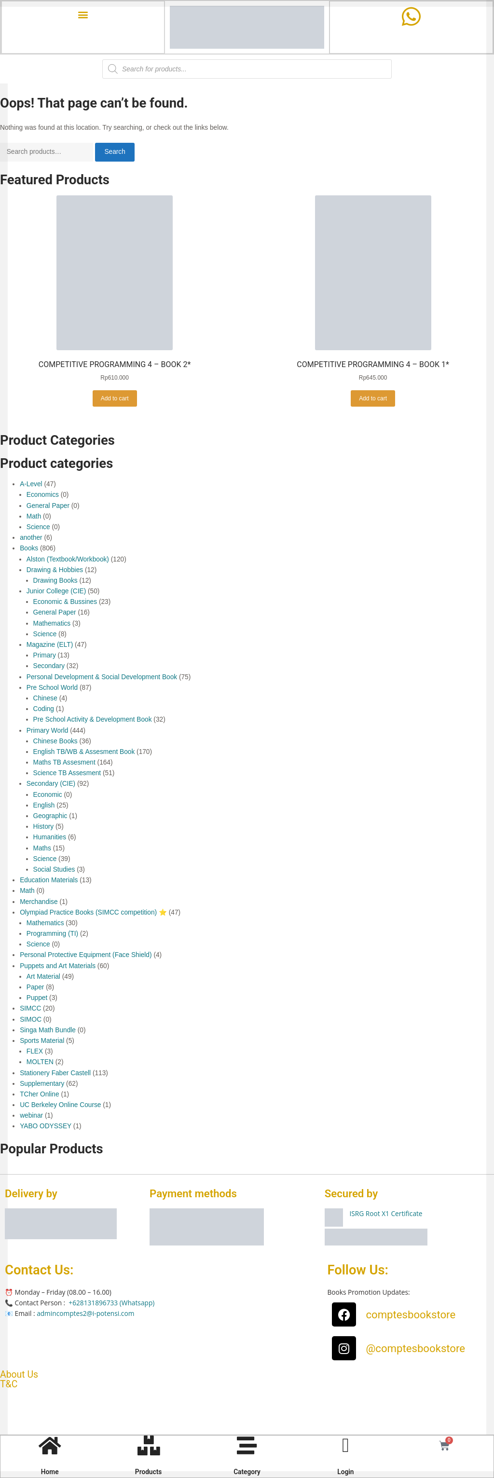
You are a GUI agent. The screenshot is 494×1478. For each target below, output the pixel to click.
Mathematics (52, 624)
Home (50, 1471)
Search (114, 152)
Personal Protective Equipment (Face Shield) (85, 955)
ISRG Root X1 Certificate (385, 1214)
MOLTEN (40, 1063)
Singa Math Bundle (48, 1031)
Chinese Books (55, 742)
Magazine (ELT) (50, 645)
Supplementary (42, 1084)
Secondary (49, 667)
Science (38, 528)
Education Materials (49, 881)
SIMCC (30, 1009)
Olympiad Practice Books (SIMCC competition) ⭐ (93, 913)
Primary (44, 656)
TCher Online (39, 1095)
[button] (83, 16)
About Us (19, 1375)
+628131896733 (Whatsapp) (111, 1303)
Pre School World (52, 688)
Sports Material (42, 1041)
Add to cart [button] (115, 399)
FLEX (35, 1052)
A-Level (31, 485)
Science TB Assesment (67, 774)
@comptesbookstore (415, 1349)
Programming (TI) (52, 934)
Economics (43, 495)
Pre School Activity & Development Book (92, 720)
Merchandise (38, 902)
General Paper (48, 506)
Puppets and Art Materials (58, 966)
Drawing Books (55, 581)
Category (247, 1471)
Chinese (45, 699)
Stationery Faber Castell (55, 1073)
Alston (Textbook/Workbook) (68, 559)
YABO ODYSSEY (45, 1127)
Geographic (50, 817)
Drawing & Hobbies (55, 571)
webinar (31, 1116)
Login (345, 1471)
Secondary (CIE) (51, 784)
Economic (47, 795)
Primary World (48, 731)
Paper (35, 988)
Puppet (37, 998)
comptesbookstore (410, 1315)
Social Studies (54, 870)
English (44, 806)
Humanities (50, 838)
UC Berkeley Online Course (60, 1105)
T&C (8, 1384)
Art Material (43, 977)
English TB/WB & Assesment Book (84, 752)
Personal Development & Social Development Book (102, 677)
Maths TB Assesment (64, 763)
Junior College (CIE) (56, 592)
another (31, 538)
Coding (43, 709)
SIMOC (30, 1020)
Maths (42, 848)
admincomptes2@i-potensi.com (85, 1314)
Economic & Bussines (65, 602)
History (43, 827)
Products (149, 1471)
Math (34, 517)
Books (29, 549)
